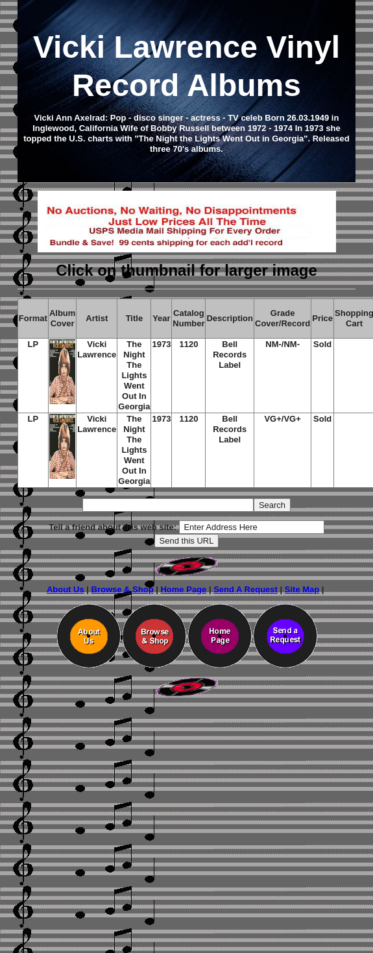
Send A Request (245, 589)
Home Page (183, 589)
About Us (65, 589)
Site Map (302, 589)
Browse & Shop (122, 589)
